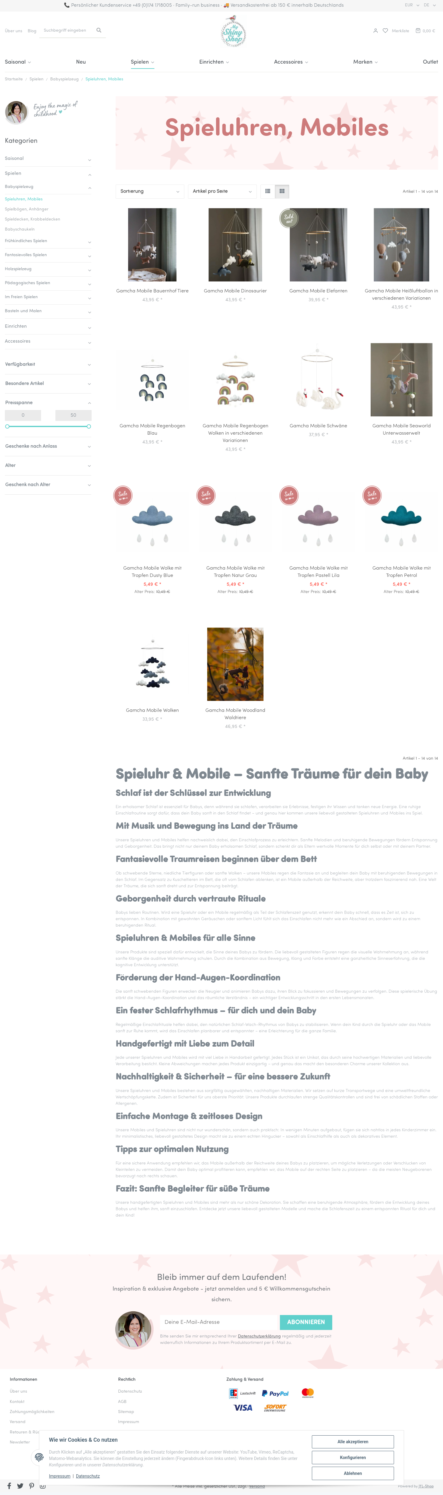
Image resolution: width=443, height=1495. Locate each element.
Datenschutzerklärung (259, 1336)
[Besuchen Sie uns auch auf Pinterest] (31, 1486)
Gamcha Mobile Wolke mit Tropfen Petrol (401, 572)
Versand (18, 1422)
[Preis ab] (23, 415)
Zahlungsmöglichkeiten (32, 1412)
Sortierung (132, 191)
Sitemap (126, 1412)
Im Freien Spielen (21, 297)
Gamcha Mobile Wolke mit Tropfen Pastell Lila (318, 572)
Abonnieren (306, 1323)
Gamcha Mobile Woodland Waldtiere (235, 714)
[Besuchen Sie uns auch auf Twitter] (20, 1486)
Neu (81, 62)
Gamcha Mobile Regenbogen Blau (152, 430)
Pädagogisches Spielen (27, 283)
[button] (375, 31)
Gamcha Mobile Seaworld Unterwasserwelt (401, 430)
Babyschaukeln (20, 229)
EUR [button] (409, 5)
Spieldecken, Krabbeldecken (32, 219)
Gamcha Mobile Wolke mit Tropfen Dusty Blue (152, 572)
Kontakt (17, 1402)
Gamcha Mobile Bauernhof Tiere (152, 291)
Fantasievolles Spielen (26, 255)
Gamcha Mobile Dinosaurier (235, 291)
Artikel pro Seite (210, 191)
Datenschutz (88, 1476)
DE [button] (427, 5)
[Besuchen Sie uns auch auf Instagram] (42, 1486)
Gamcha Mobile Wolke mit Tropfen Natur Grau (235, 572)
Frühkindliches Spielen (26, 241)
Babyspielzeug (19, 187)
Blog (32, 31)
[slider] (7, 426)
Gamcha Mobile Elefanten (318, 291)
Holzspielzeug (18, 269)
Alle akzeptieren (352, 1441)
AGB (122, 1402)
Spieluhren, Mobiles (24, 199)
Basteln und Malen (23, 311)
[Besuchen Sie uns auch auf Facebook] (9, 1486)
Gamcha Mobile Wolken (152, 710)
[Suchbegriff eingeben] (65, 30)
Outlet (430, 62)
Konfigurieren (353, 1457)
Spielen (13, 173)
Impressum (59, 1476)
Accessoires (17, 341)
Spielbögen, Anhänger (26, 209)
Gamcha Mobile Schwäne (318, 426)
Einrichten (16, 326)
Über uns (13, 31)
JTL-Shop (426, 1486)
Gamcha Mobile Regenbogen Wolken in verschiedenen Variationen (235, 433)
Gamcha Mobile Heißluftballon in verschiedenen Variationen (401, 295)
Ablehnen (353, 1473)
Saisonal (14, 158)
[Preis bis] (73, 415)
